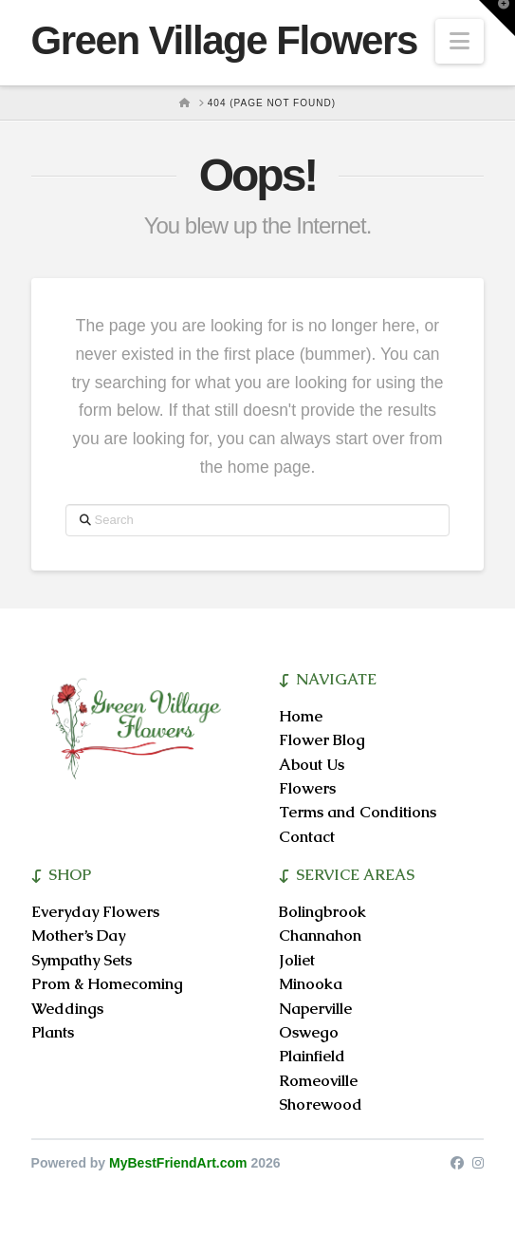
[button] (459, 41)
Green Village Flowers (224, 41)
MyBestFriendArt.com (178, 1162)
